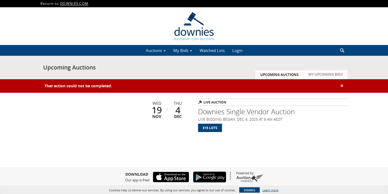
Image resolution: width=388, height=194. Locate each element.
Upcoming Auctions (279, 74)
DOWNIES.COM (74, 3)
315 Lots (210, 128)
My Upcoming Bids (325, 74)
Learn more (270, 190)
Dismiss (249, 190)
